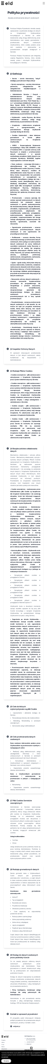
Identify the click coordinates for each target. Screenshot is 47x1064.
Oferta (2, 1042)
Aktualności (4, 1049)
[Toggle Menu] (44, 3)
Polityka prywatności (23, 1061)
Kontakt (3, 1051)
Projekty (3, 1040)
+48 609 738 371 (30, 1042)
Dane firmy (23, 1057)
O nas (2, 1044)
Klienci (3, 1046)
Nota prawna (23, 1059)
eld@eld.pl (16, 1026)
